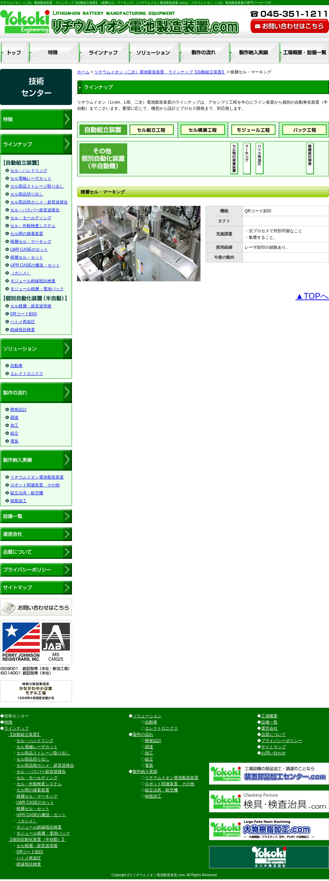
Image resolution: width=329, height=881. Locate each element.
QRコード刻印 (23, 314)
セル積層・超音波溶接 (30, 306)
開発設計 (18, 409)
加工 (14, 425)
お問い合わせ (273, 753)
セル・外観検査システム (33, 225)
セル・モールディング (30, 217)
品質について (273, 734)
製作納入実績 (145, 771)
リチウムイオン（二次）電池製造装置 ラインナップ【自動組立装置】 (160, 72)
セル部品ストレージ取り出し (37, 186)
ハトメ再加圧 (22, 321)
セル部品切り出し (26, 194)
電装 (14, 441)
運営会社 (269, 728)
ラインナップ (16, 728)
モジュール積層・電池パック (37, 288)
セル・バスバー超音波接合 (35, 210)
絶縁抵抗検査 (22, 329)
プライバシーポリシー (281, 740)
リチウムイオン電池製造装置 (37, 477)
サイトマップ (273, 746)
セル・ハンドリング (28, 170)
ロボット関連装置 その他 (35, 485)
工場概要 (269, 716)
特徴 (8, 722)
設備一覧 (269, 722)
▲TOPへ (312, 296)
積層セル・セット (26, 257)
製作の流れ (143, 734)
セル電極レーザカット (30, 178)
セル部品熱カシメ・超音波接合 (39, 202)
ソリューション (147, 716)
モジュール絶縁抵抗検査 (33, 281)
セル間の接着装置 (26, 233)
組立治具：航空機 (26, 493)
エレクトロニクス (26, 373)
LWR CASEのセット (29, 249)
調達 (14, 417)
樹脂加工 (18, 500)
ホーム (83, 72)
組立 (14, 433)
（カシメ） (20, 273)
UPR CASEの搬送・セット (35, 265)
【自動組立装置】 (24, 734)
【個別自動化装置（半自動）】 (37, 839)
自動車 (16, 365)
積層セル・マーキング (30, 241)
